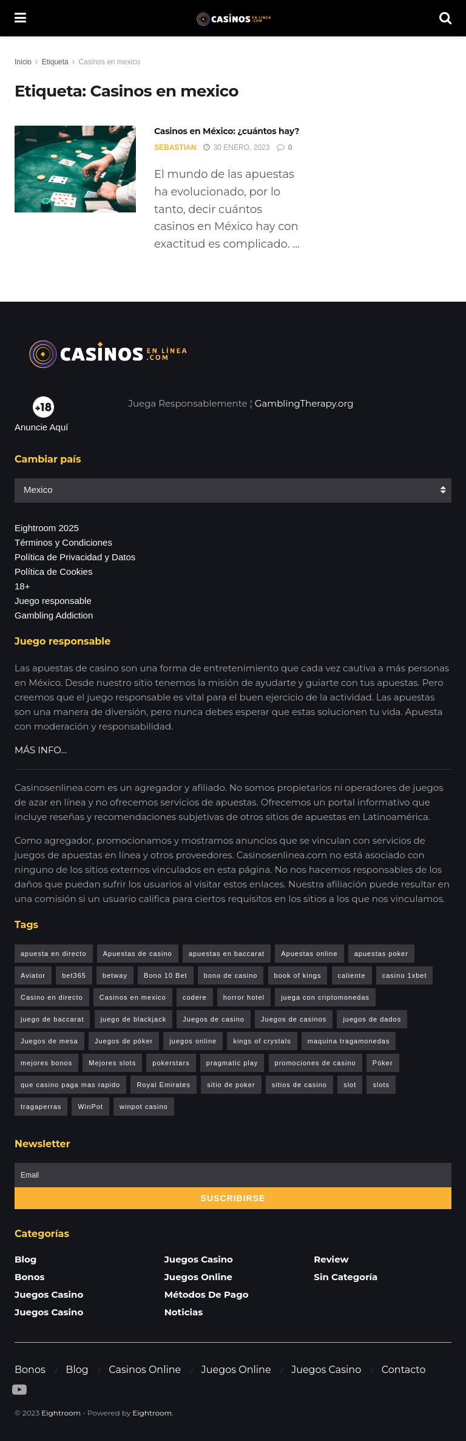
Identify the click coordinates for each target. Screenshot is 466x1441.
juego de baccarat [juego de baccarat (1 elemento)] (52, 1019)
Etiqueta (55, 62)
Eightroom (61, 1412)
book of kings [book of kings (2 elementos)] (298, 975)
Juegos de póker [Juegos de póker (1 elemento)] (124, 1041)
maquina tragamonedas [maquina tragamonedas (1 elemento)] (349, 1041)
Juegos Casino (49, 1294)
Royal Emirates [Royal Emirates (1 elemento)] (164, 1084)
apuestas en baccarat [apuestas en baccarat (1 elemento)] (227, 953)
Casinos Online (145, 1369)
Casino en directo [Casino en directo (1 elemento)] (52, 997)
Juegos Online (198, 1277)
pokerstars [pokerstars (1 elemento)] (170, 1062)
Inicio (23, 62)
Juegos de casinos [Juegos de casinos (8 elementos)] (293, 1019)
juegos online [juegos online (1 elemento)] (193, 1041)
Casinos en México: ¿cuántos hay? (226, 131)
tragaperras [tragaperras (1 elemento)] (41, 1106)
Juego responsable (53, 600)
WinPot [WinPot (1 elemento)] (90, 1106)
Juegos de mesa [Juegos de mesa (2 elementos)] (49, 1041)
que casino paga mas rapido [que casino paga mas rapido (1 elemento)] (70, 1084)
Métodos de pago (206, 1294)
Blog (25, 1259)
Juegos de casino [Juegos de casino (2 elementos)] (214, 1019)
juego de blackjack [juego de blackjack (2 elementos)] (134, 1019)
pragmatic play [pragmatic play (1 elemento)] (232, 1062)
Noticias (183, 1312)
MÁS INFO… (41, 750)
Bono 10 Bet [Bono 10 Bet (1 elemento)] (165, 975)
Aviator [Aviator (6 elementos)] (33, 975)
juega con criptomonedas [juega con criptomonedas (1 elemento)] (325, 997)
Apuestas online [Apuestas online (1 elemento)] (309, 953)
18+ (22, 586)
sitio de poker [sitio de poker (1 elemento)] (231, 1084)
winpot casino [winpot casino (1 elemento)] (144, 1106)
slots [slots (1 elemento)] (381, 1084)
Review (331, 1259)
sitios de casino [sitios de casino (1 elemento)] (299, 1084)
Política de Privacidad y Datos (75, 557)
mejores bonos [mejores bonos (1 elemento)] (46, 1062)
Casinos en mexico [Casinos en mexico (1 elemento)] (133, 997)
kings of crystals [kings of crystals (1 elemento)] (262, 1041)
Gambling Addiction (54, 615)
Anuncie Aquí (41, 427)
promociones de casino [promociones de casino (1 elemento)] (315, 1062)
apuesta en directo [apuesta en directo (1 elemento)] (54, 953)
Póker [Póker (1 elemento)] (383, 1062)
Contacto (404, 1369)
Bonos (30, 1277)
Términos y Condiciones (63, 542)
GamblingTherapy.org (304, 403)
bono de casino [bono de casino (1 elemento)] (231, 975)
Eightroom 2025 (47, 528)
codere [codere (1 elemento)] (195, 997)
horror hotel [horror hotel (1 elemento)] (244, 997)
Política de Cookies (53, 571)
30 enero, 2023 (236, 147)
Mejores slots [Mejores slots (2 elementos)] (112, 1062)
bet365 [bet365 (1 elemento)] (74, 975)
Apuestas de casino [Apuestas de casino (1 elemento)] (137, 953)
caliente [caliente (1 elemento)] (352, 975)
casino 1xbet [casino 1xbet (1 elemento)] (404, 975)
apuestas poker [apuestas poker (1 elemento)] (381, 953)
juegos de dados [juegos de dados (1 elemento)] (372, 1019)
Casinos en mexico (109, 62)
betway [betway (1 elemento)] (115, 975)
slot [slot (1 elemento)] (349, 1084)
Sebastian (175, 147)
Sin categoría (345, 1277)
